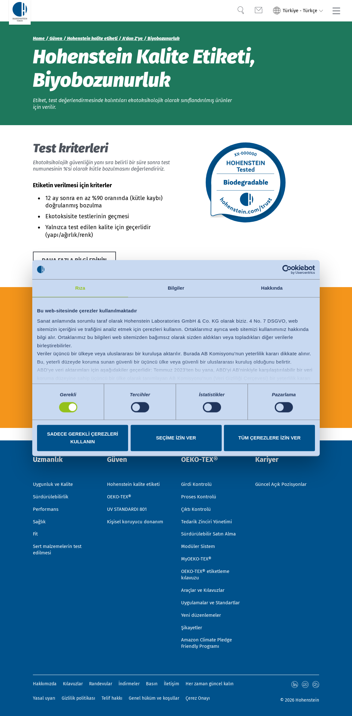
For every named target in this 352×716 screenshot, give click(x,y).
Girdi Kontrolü (197, 470)
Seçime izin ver (176, 437)
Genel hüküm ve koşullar (154, 698)
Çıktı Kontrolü (197, 496)
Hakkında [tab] (272, 288)
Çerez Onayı (198, 698)
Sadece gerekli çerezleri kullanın (82, 437)
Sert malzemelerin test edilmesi (59, 538)
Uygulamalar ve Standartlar (199, 597)
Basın (151, 684)
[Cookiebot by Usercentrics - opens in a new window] (287, 269)
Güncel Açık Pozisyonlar (282, 470)
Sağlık (40, 509)
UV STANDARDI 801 (128, 496)
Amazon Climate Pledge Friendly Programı (208, 643)
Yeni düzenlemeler (203, 613)
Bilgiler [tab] (176, 288)
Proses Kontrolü (199, 483)
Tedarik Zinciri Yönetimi (208, 509)
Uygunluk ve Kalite (54, 470)
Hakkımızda (45, 684)
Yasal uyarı (44, 698)
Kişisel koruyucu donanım (136, 509)
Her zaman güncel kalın (209, 684)
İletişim (171, 684)
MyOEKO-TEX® (197, 548)
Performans (46, 496)
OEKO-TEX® (120, 483)
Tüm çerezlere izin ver (269, 437)
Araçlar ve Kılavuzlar (204, 581)
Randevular (100, 684)
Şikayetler (193, 626)
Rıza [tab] (80, 288)
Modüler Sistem (199, 535)
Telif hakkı (112, 698)
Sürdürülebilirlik (52, 483)
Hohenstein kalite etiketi (136, 470)
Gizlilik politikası (78, 698)
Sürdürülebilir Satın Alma (211, 522)
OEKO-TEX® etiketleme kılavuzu (207, 564)
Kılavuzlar (73, 684)
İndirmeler (129, 684)
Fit (36, 522)
